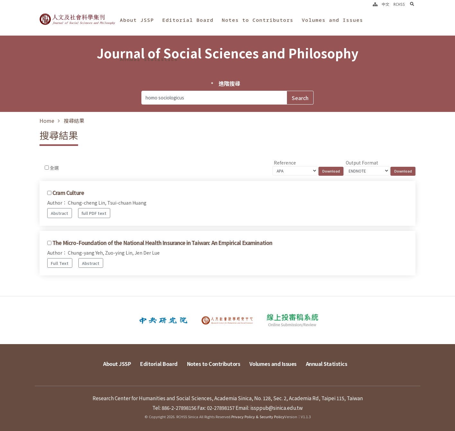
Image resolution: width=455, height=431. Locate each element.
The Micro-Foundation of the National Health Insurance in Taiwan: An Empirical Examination (162, 243)
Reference (285, 162)
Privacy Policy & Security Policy (257, 416)
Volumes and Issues (332, 20)
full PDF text (94, 213)
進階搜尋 (229, 83)
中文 (385, 4)
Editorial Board (187, 20)
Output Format (362, 162)
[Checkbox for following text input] (47, 167)
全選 (54, 168)
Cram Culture (68, 193)
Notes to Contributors (257, 20)
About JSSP (137, 20)
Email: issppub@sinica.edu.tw (269, 407)
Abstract (59, 213)
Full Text (59, 263)
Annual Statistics (149, 59)
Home (47, 120)
